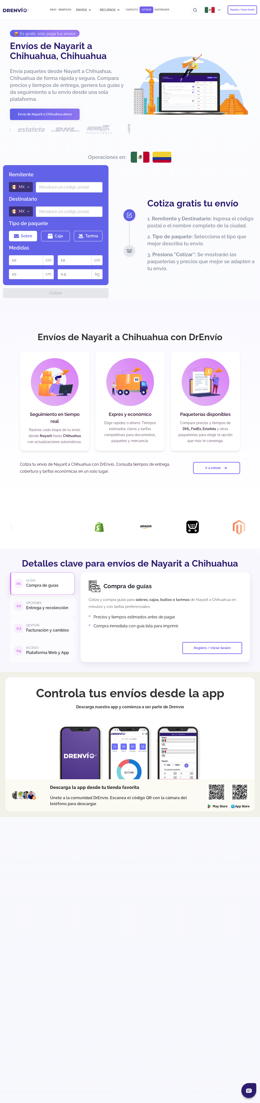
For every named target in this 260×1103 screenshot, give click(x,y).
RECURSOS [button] (110, 10)
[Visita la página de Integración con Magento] (246, 527)
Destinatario (23, 199)
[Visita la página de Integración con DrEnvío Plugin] (59, 527)
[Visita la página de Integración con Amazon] (153, 527)
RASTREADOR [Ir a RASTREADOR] (162, 9)
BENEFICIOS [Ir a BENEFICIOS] (65, 9)
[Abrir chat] (248, 1090)
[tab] (42, 583)
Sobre (23, 236)
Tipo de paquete (28, 223)
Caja (55, 236)
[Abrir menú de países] (214, 10)
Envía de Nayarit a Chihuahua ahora (45, 114)
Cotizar (55, 293)
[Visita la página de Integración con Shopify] (106, 527)
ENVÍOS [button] (84, 10)
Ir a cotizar (216, 467)
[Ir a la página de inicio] (16, 10)
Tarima (88, 236)
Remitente (21, 175)
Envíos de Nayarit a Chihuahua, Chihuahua (58, 51)
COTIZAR (146, 9)
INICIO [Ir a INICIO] (53, 9)
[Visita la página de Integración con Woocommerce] (13, 527)
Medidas (19, 248)
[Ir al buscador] (195, 10)
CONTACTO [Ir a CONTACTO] (132, 9)
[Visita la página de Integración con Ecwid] (200, 527)
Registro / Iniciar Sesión (242, 9)
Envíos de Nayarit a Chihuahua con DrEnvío (130, 337)
